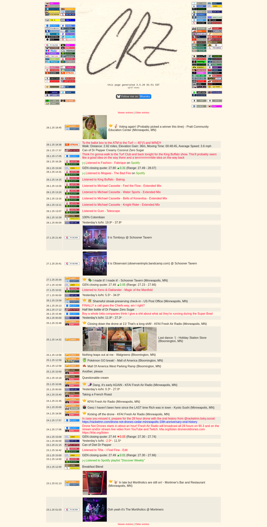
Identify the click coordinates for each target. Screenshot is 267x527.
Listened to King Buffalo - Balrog (103, 179)
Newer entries (125, 112)
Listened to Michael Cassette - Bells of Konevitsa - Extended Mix (124, 198)
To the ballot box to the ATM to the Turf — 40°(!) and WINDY (121, 142)
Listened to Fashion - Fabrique (106, 162)
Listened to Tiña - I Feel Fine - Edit (105, 450)
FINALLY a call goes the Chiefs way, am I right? (113, 305)
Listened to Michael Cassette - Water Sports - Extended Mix (121, 192)
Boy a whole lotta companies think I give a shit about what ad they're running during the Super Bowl (147, 313)
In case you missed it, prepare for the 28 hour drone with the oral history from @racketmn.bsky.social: (148, 418)
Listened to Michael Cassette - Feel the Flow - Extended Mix (121, 185)
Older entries (142, 112)
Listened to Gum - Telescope (101, 211)
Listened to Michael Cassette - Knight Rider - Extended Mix (121, 204)
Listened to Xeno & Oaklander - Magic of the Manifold (117, 289)
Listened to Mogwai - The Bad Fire (108, 173)
